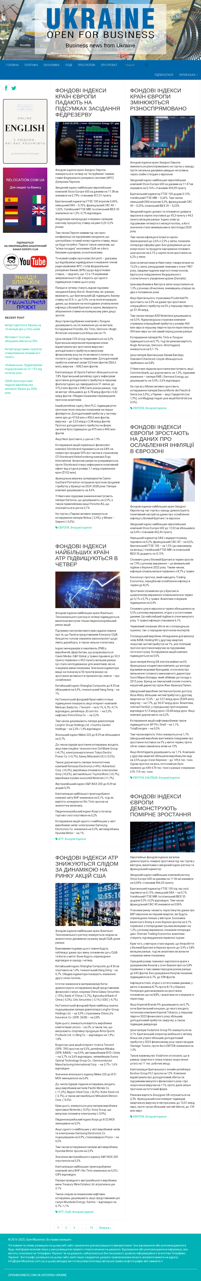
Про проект (109, 65)
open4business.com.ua (24, 1275)
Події (68, 65)
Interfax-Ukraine (54, 1275)
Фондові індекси (81, 527)
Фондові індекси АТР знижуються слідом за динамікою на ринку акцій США (86, 867)
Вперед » (105, 1227)
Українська (188, 74)
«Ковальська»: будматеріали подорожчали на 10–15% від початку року (23, 368)
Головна (12, 65)
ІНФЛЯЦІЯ (151, 777)
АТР (61, 839)
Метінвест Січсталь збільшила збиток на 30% (21, 339)
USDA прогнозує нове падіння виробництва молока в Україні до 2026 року (21, 386)
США (68, 1211)
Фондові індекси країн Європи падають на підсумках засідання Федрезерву (87, 102)
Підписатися (164, 74)
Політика (31, 65)
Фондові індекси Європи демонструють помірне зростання (160, 805)
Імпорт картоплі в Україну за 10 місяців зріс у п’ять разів (23, 327)
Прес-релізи (86, 65)
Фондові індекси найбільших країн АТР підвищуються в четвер (86, 555)
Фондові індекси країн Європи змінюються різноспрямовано (158, 99)
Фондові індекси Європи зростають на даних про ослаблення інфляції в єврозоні (162, 439)
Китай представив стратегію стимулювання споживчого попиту (23, 353)
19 (91, 1227)
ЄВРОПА (63, 527)
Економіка (51, 65)
